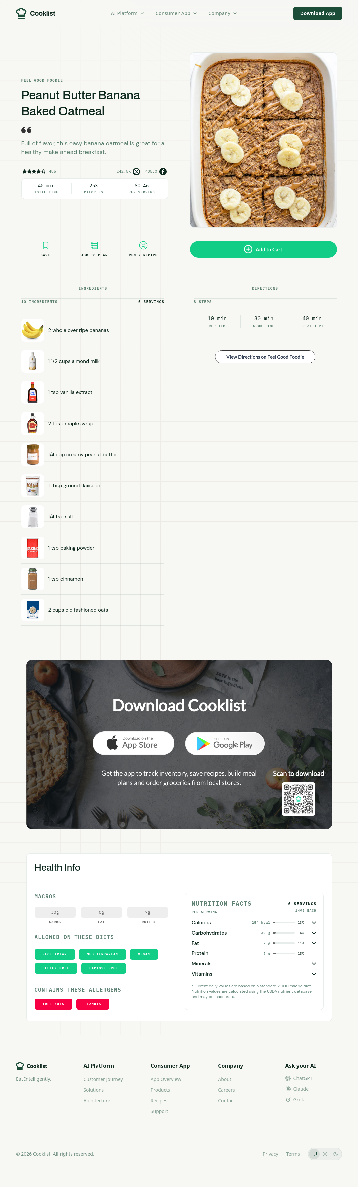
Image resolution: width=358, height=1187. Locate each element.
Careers (226, 1090)
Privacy (270, 1154)
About (224, 1079)
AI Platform (128, 13)
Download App (317, 13)
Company (223, 13)
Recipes (159, 1100)
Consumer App (177, 13)
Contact (226, 1100)
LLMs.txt (245, 1154)
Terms (293, 1154)
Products (160, 1090)
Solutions (93, 1090)
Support (159, 1111)
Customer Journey (103, 1079)
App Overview (166, 1079)
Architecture (96, 1100)
